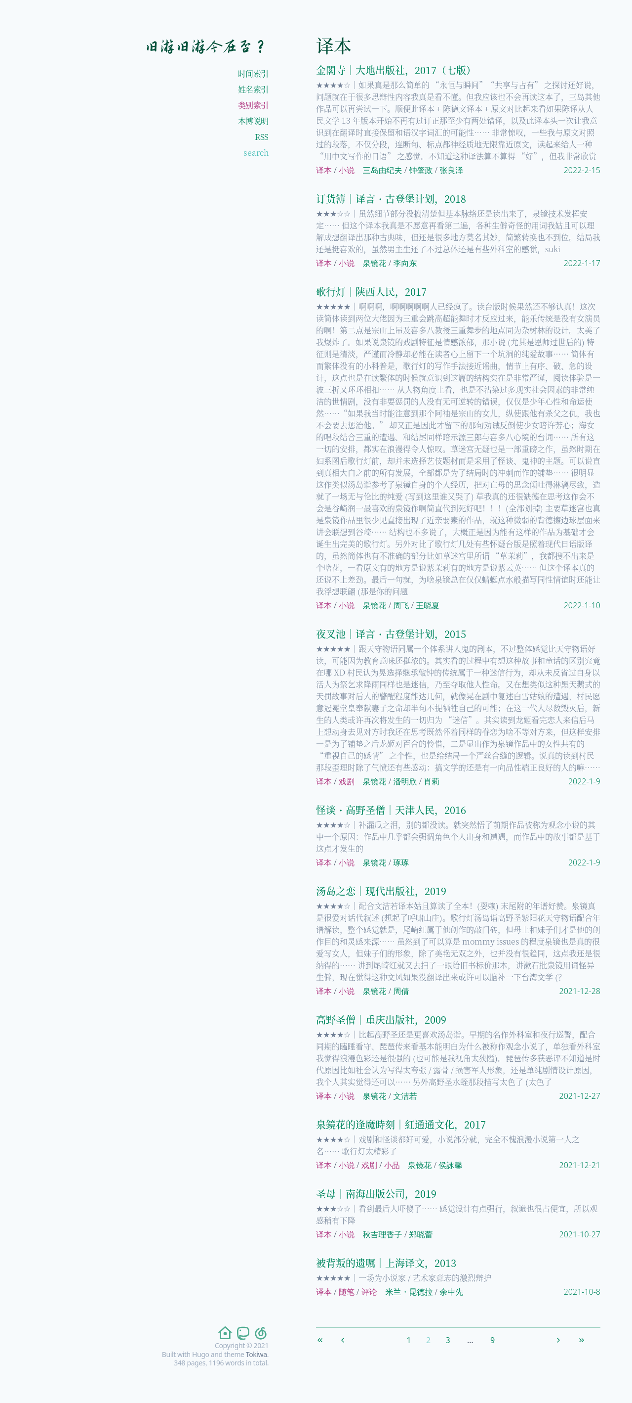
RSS (262, 136)
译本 (324, 170)
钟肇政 (421, 170)
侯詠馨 (450, 1165)
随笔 (347, 1291)
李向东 (405, 263)
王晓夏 (427, 605)
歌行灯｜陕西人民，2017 (371, 291)
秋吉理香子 (382, 1234)
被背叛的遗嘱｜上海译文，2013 (386, 1263)
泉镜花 (375, 263)
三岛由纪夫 (382, 170)
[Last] (589, 1338)
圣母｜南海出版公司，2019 (376, 1193)
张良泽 (451, 170)
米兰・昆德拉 (409, 1291)
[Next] (565, 1338)
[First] (327, 1338)
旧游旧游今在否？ (206, 46)
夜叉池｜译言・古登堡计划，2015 (391, 634)
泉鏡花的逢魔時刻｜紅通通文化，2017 (401, 1124)
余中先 (451, 1291)
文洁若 (405, 1095)
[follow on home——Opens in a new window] (224, 1333)
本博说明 (253, 121)
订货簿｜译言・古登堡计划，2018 (391, 198)
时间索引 (253, 73)
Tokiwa (256, 1354)
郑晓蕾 (421, 1234)
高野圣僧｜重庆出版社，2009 (381, 1019)
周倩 (401, 991)
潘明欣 (405, 781)
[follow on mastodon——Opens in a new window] (242, 1333)
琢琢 (401, 862)
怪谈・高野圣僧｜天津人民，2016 (391, 810)
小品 (392, 1165)
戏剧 (347, 781)
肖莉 (431, 781)
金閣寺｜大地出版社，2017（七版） (396, 70)
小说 (347, 170)
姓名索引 (253, 89)
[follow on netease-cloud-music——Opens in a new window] (260, 1333)
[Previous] (350, 1338)
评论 (369, 1291)
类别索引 (253, 105)
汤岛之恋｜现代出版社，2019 (381, 891)
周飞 (401, 605)
